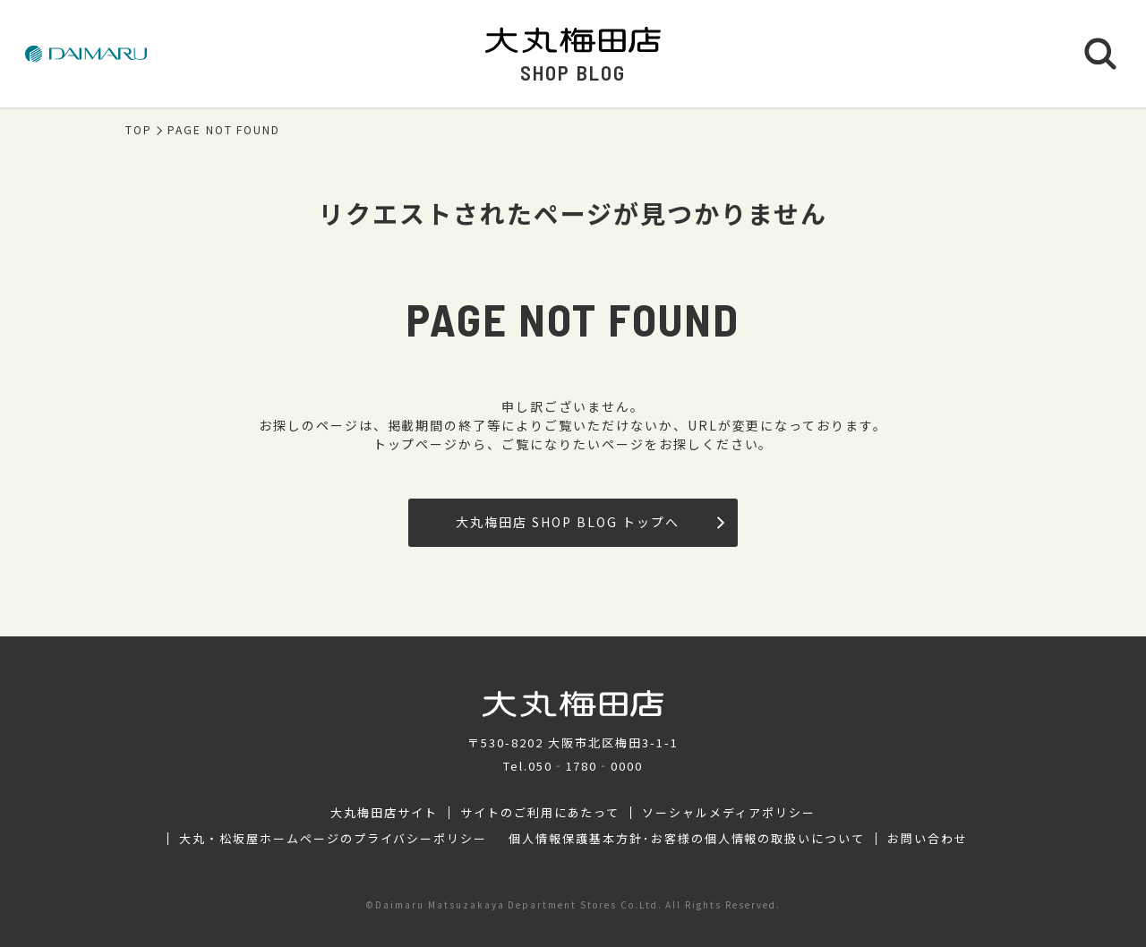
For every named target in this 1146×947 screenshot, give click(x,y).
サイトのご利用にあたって (540, 812)
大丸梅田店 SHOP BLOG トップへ (589, 522)
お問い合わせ (927, 838)
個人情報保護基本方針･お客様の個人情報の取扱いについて (687, 838)
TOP (138, 130)
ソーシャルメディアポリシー (728, 812)
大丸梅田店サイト (384, 812)
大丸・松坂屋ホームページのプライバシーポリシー (333, 838)
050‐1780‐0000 (585, 765)
